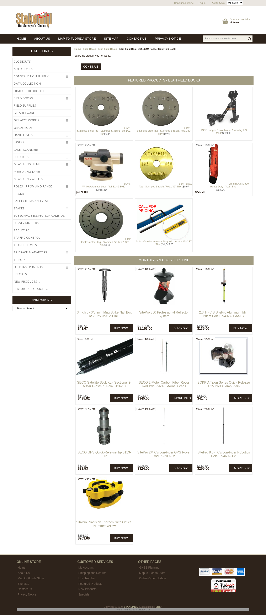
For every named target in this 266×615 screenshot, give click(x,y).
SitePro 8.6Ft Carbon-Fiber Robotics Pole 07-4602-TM (223, 454)
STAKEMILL (131, 606)
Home (77, 49)
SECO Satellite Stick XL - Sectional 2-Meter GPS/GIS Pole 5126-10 (104, 384)
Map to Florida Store (152, 573)
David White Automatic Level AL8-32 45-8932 (106, 185)
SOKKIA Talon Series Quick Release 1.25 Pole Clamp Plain (223, 384)
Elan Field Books (107, 49)
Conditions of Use (184, 3)
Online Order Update (152, 578)
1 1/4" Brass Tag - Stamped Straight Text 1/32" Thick (165, 185)
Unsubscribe (86, 578)
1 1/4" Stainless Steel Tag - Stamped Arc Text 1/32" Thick (105, 242)
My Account (85, 567)
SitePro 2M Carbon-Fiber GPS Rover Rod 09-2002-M (164, 454)
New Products (87, 589)
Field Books (89, 49)
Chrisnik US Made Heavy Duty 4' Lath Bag (229, 185)
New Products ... (27, 281)
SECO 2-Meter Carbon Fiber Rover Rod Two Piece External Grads (164, 384)
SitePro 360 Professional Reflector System (164, 314)
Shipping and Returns (92, 573)
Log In (202, 3)
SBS (158, 606)
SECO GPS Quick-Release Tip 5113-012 (104, 454)
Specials (83, 594)
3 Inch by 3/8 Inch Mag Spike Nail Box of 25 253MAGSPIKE (104, 314)
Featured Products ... (31, 289)
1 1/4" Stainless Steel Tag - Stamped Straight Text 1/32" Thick (104, 130)
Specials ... (22, 274)
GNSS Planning (149, 567)
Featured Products (90, 583)
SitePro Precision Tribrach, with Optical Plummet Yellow (104, 524)
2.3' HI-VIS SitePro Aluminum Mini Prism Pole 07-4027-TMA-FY (223, 314)
